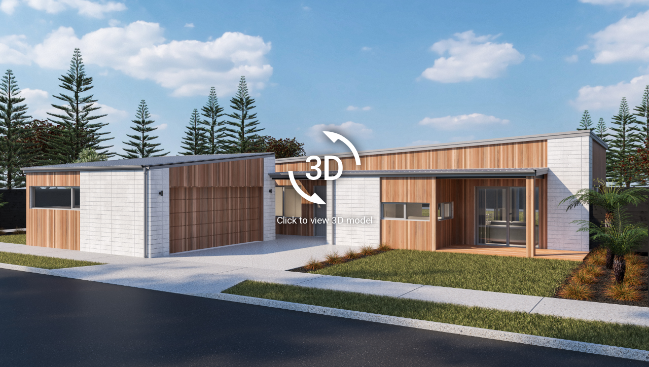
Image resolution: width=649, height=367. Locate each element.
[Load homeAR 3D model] (324, 183)
